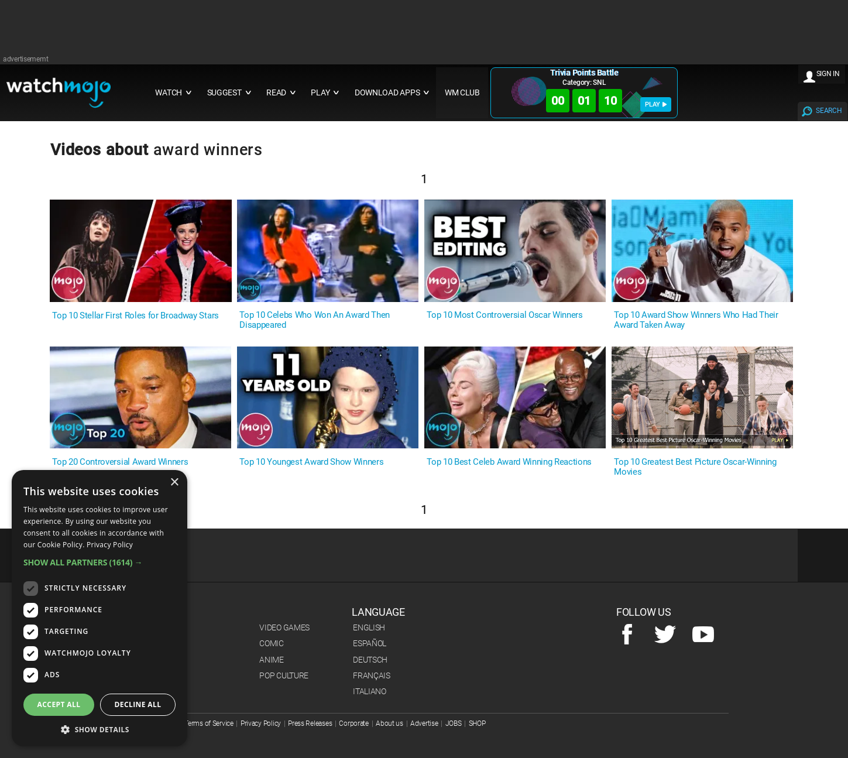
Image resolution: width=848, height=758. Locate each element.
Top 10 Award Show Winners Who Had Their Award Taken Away (696, 320)
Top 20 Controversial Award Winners (120, 462)
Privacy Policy (261, 723)
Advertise (424, 723)
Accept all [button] (59, 704)
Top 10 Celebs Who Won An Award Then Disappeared (314, 320)
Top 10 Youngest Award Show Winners (311, 462)
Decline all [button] (138, 704)
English (369, 627)
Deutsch (370, 659)
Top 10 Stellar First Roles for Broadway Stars (135, 316)
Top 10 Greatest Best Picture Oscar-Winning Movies (695, 467)
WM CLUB (462, 93)
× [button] (174, 482)
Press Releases (310, 723)
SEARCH (829, 111)
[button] (99, 562)
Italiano (369, 691)
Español (369, 643)
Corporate (353, 723)
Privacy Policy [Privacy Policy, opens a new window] (110, 545)
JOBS (453, 723)
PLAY (656, 104)
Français (371, 675)
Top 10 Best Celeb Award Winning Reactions (509, 462)
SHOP (477, 723)
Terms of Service (209, 723)
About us (389, 723)
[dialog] (99, 608)
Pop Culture (283, 675)
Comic (271, 643)
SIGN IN (828, 74)
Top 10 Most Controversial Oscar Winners (505, 315)
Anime (271, 659)
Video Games (284, 627)
